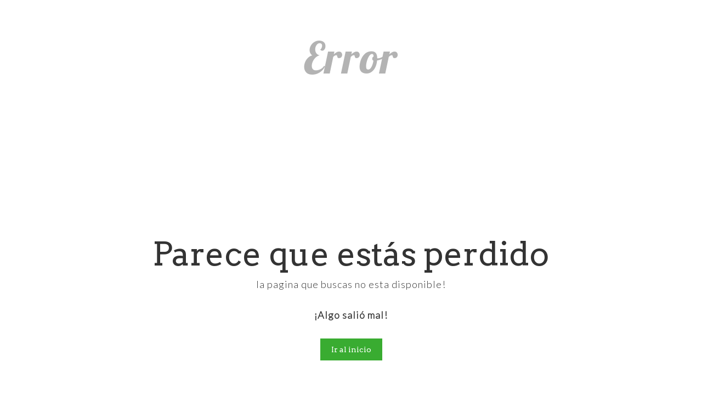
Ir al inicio (351, 349)
